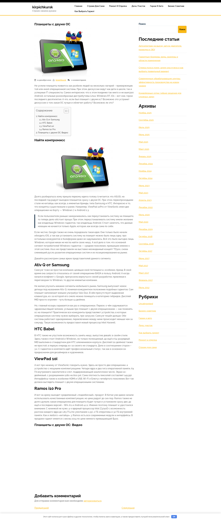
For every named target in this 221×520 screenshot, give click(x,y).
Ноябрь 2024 (145, 171)
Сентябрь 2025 (146, 120)
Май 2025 (143, 142)
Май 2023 (143, 193)
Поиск (142, 24)
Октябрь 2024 (145, 178)
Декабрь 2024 (146, 163)
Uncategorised (146, 303)
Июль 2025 (144, 127)
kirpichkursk (42, 7)
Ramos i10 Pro (49, 129)
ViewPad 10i (48, 126)
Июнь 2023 (144, 185)
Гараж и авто (156, 6)
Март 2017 (144, 273)
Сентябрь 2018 (146, 244)
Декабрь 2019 (146, 229)
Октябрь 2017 (145, 251)
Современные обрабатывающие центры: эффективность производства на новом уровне (160, 82)
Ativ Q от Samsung (51, 119)
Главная (78, 6)
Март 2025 (144, 149)
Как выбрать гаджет (84, 11)
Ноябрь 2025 (145, 113)
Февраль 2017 (146, 280)
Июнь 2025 (144, 134)
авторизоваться (92, 500)
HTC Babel (47, 123)
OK (174, 517)
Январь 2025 (145, 156)
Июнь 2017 (144, 258)
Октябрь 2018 (145, 236)
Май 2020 (143, 222)
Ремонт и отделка (118, 6)
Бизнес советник (176, 6)
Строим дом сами (95, 6)
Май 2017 (143, 265)
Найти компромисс (47, 116)
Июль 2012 (144, 287)
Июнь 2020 (144, 214)
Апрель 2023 (145, 200)
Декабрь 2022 (146, 207)
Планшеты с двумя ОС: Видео (53, 132)
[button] (65, 112)
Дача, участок (138, 6)
